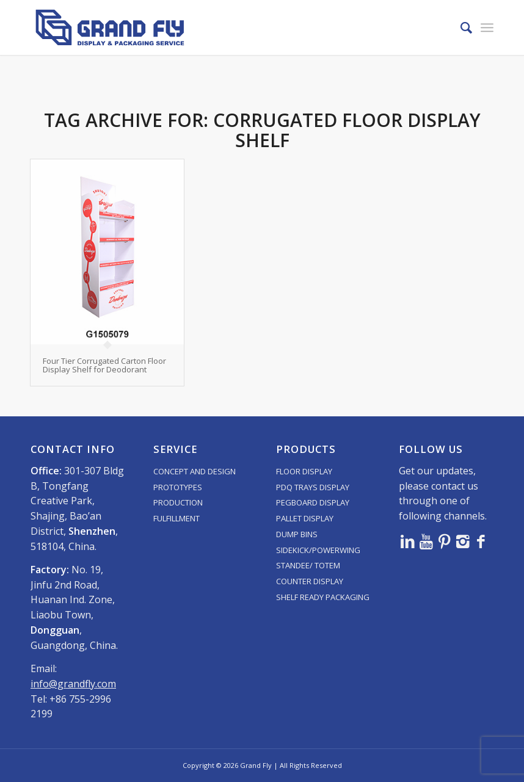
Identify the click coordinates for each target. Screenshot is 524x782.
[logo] (110, 27)
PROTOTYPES (177, 487)
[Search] (460, 27)
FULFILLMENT (176, 518)
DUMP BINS (297, 534)
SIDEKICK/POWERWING (318, 550)
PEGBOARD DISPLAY (312, 502)
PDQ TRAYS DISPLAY (312, 487)
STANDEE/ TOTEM (308, 565)
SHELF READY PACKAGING (322, 597)
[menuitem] (460, 27)
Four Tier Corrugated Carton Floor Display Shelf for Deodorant (104, 365)
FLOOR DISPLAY (304, 471)
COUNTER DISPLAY (309, 581)
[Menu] (487, 27)
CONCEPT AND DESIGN (194, 471)
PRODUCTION (178, 502)
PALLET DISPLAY (304, 518)
